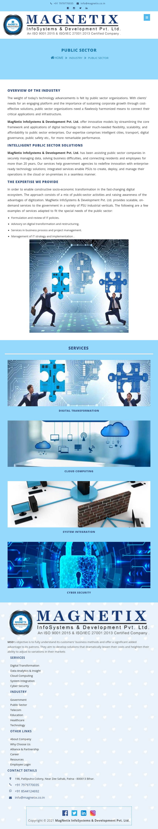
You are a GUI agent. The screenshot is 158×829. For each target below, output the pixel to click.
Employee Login (20, 764)
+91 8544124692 (27, 791)
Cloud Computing (21, 675)
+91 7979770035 (61, 3)
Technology (17, 725)
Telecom (15, 710)
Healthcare (17, 720)
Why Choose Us (20, 744)
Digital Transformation (24, 665)
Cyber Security (19, 686)
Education (16, 715)
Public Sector (18, 705)
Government (18, 700)
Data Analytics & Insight (25, 670)
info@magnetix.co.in (91, 3)
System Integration (22, 681)
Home (59, 58)
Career (14, 754)
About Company (20, 739)
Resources (17, 759)
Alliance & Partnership (24, 749)
